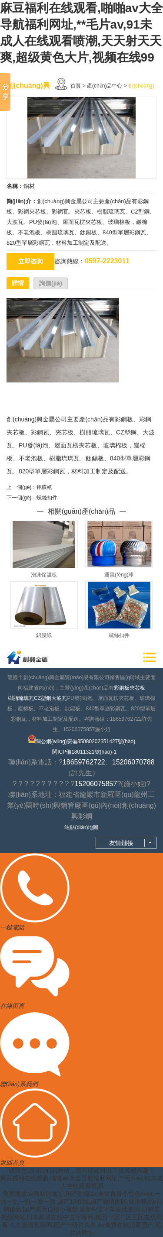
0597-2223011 (107, 261)
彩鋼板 (122, 688)
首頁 (75, 86)
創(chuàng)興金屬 (31, 419)
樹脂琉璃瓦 (21, 698)
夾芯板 (137, 688)
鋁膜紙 (44, 487)
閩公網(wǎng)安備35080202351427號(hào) (81, 740)
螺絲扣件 (47, 498)
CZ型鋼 (42, 698)
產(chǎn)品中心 (104, 86)
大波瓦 (59, 698)
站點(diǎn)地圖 (81, 827)
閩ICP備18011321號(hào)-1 (84, 752)
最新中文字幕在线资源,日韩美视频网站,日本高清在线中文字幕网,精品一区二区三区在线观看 (82, 1217)
